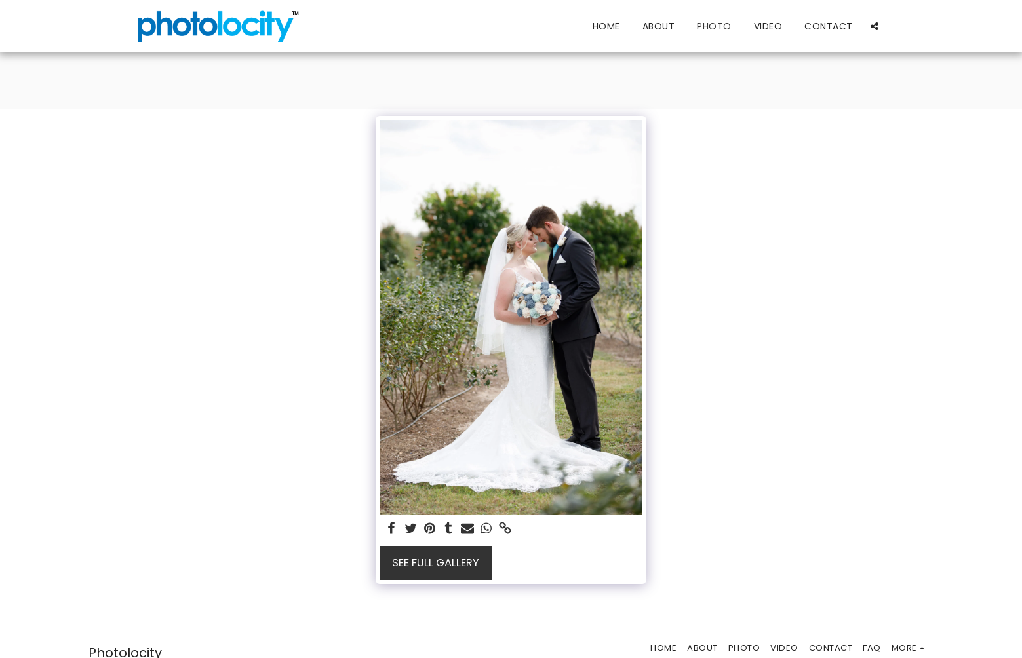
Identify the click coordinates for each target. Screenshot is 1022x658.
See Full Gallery (435, 562)
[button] (874, 26)
